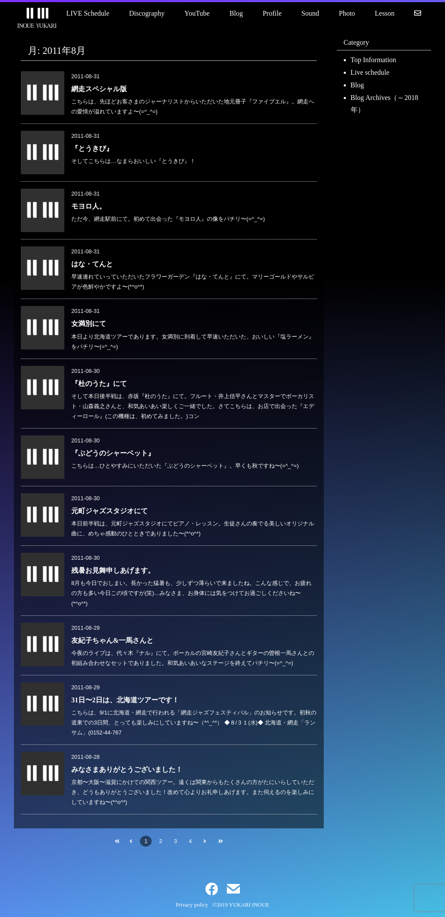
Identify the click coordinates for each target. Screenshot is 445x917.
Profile (272, 13)
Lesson (385, 13)
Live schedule (370, 72)
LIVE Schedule (88, 13)
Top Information (373, 59)
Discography (147, 13)
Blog (236, 13)
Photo (347, 13)
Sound (310, 13)
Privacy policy (192, 905)
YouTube (196, 13)
